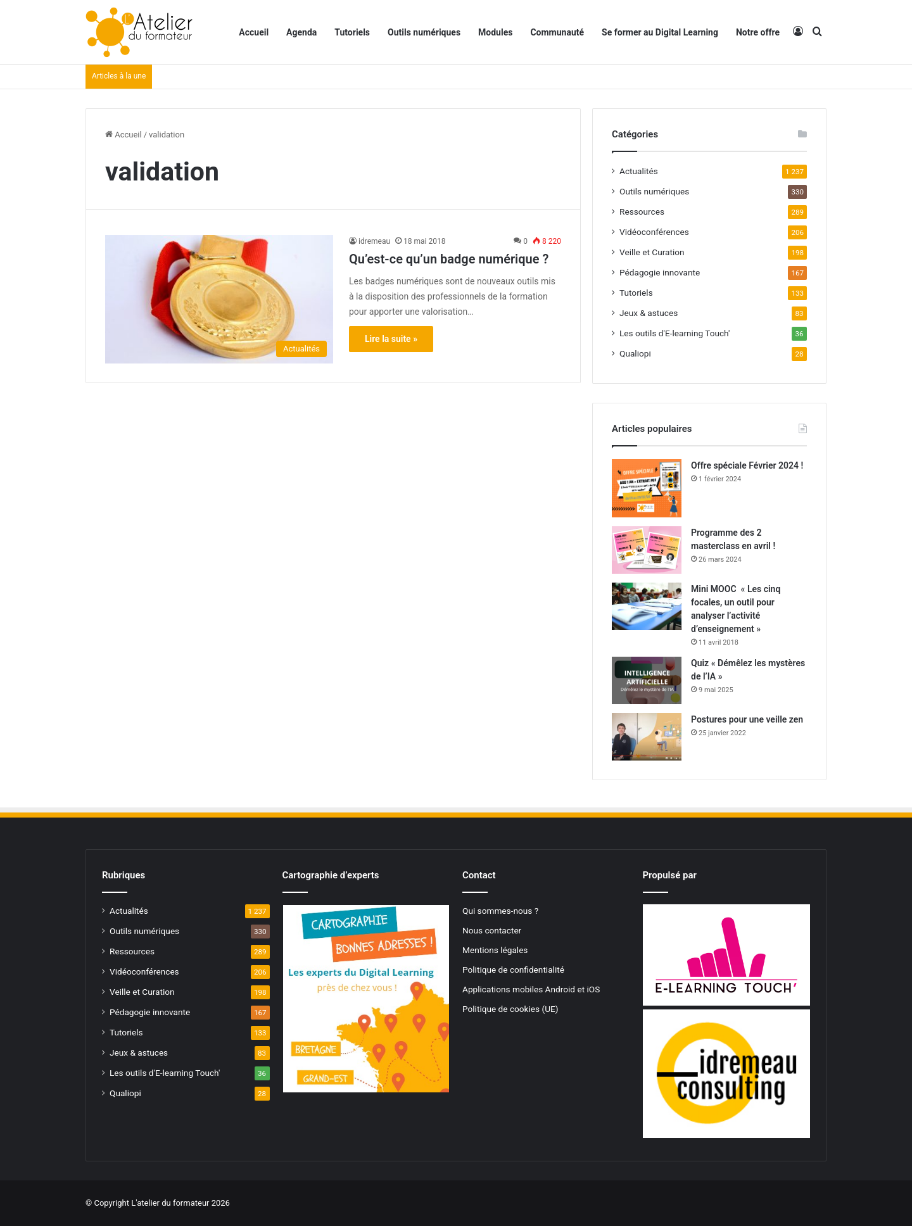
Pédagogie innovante (659, 272)
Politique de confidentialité (513, 969)
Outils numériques (424, 32)
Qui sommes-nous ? (500, 911)
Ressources (641, 211)
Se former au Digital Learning (660, 32)
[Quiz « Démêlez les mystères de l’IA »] (646, 680)
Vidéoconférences (654, 232)
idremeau (374, 241)
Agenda (301, 32)
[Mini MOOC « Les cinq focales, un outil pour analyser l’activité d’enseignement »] (646, 606)
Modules (495, 32)
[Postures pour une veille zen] (646, 737)
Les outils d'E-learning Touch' (674, 333)
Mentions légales (495, 950)
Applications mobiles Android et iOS (531, 989)
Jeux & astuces (648, 313)
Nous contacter (491, 930)
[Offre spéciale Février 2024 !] (646, 488)
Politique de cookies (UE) (510, 1009)
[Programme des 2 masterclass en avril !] (646, 550)
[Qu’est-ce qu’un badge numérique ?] (219, 299)
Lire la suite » (391, 339)
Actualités (638, 171)
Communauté (557, 32)
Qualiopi (635, 353)
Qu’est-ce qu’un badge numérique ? (448, 259)
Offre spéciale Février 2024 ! (747, 465)
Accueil (254, 32)
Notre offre (758, 32)
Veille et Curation (652, 252)
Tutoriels (352, 32)
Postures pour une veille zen (747, 719)
